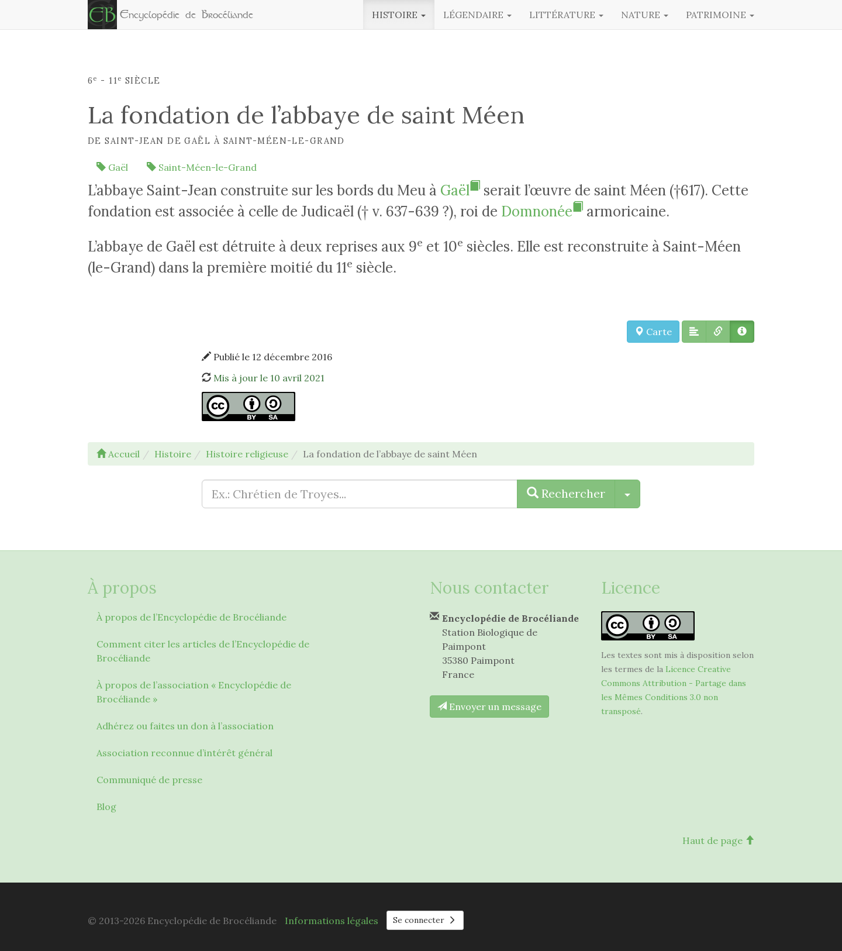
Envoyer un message (489, 706)
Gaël (112, 167)
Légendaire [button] (477, 14)
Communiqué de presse (149, 779)
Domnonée (542, 211)
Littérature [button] (566, 14)
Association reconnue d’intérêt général (184, 753)
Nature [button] (644, 14)
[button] (694, 332)
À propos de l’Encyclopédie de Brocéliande (191, 617)
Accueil (118, 454)
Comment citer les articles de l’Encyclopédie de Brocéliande (202, 651)
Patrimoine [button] (720, 14)
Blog (106, 806)
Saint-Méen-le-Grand (202, 167)
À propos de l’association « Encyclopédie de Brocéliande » (193, 692)
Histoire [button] (399, 14)
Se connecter (425, 920)
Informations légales (331, 920)
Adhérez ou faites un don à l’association (185, 726)
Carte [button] (653, 331)
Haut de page (718, 840)
